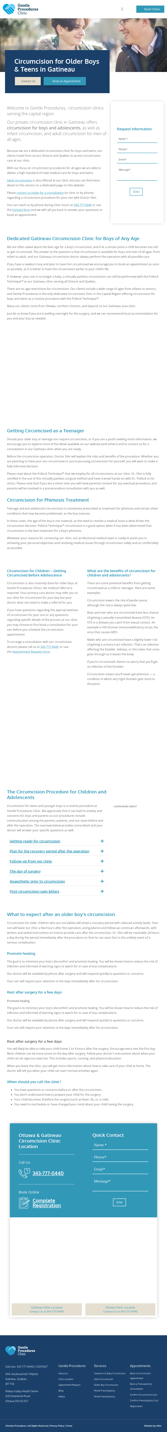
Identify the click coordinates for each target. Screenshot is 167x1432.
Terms (69, 1425)
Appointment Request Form (31, 652)
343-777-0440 (83, 205)
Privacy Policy (57, 1425)
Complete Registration (47, 1202)
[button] (122, 9)
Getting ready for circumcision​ (35, 841)
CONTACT (41, 1366)
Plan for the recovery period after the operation (49, 851)
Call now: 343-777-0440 (19, 1366)
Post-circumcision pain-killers (34, 891)
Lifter (159, 1425)
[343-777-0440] (24, 1173)
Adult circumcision (19, 180)
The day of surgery (25, 871)
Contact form (21, 210)
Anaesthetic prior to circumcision (37, 881)
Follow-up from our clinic (31, 861)
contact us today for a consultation (40, 193)
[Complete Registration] (24, 1202)
